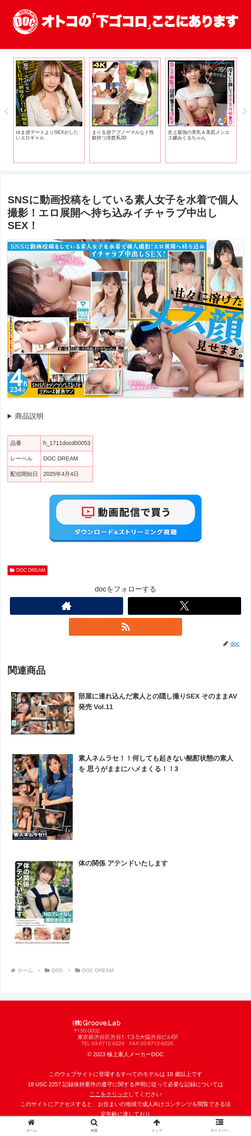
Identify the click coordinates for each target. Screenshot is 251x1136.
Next (245, 112)
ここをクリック (108, 1094)
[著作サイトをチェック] (66, 606)
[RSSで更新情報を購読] (125, 627)
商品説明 (29, 417)
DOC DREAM (27, 570)
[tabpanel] (49, 111)
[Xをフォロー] (184, 606)
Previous (6, 112)
